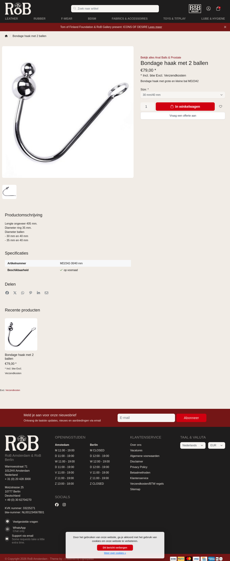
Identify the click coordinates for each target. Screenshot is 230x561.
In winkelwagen (185, 106)
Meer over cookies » (115, 553)
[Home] (6, 36)
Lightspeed (86, 558)
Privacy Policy (138, 467)
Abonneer (191, 418)
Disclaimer (136, 461)
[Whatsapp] (27, 529)
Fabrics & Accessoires (130, 18)
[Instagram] (66, 505)
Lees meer (155, 27)
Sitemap (135, 489)
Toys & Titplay (174, 18)
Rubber (39, 18)
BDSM (92, 18)
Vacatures (136, 450)
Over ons (135, 444)
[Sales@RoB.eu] (27, 539)
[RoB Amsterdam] (38, 9)
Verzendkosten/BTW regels (147, 483)
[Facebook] (58, 505)
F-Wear (66, 18)
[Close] (225, 27)
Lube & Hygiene (213, 18)
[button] (208, 8)
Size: (144, 89)
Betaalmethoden (140, 472)
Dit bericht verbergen (115, 547)
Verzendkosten (175, 75)
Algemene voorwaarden (144, 455)
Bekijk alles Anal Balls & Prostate (160, 57)
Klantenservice (139, 478)
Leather (11, 18)
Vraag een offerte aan (182, 115)
